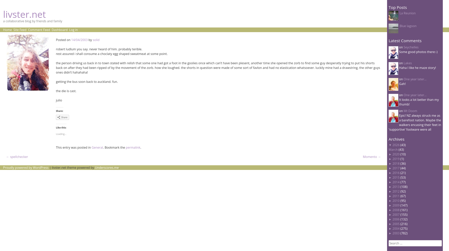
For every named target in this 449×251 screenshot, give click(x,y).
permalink (133, 147)
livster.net (24, 14)
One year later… (415, 79)
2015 (396, 177)
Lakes (408, 63)
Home (7, 30)
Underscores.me (107, 167)
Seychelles (411, 47)
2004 (396, 228)
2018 (396, 163)
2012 (396, 191)
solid (96, 40)
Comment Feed (39, 30)
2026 (396, 145)
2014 (396, 182)
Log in (73, 30)
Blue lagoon (407, 26)
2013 (396, 187)
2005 (396, 224)
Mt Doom (410, 111)
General (97, 147)
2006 (396, 219)
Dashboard (60, 30)
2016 (396, 173)
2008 (396, 210)
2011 (396, 196)
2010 (396, 201)
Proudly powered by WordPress (26, 167)
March (393, 149)
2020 (396, 154)
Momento (372, 157)
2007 (396, 214)
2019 (396, 159)
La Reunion (407, 13)
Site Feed (20, 30)
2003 (396, 233)
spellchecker (17, 157)
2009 (396, 205)
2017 (396, 168)
